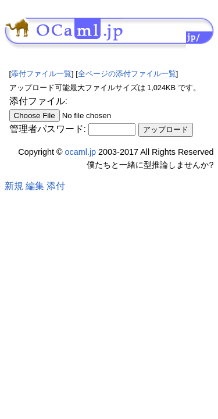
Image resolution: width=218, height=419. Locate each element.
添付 (56, 186)
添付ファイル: (38, 101)
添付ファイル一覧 (41, 73)
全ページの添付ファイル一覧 (127, 73)
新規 (14, 186)
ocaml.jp (81, 152)
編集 (35, 186)
